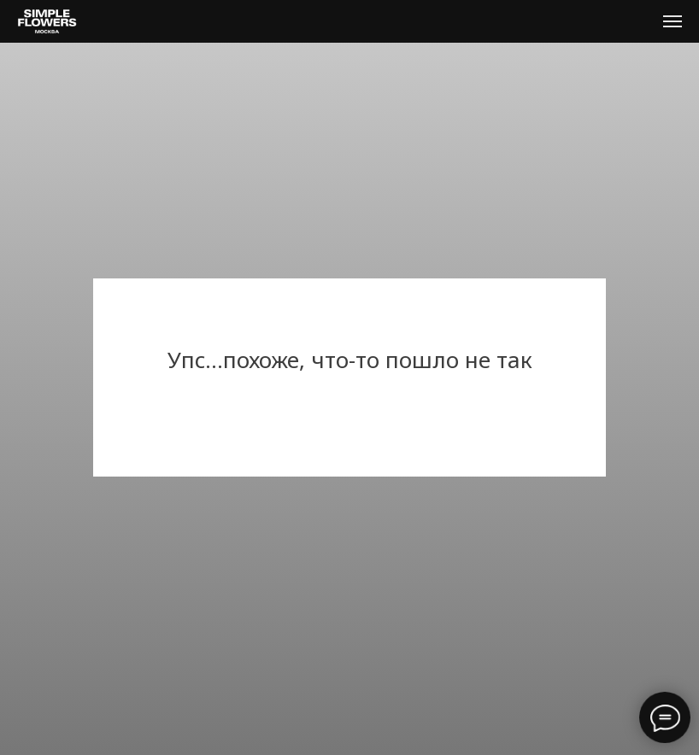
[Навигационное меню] (672, 21)
